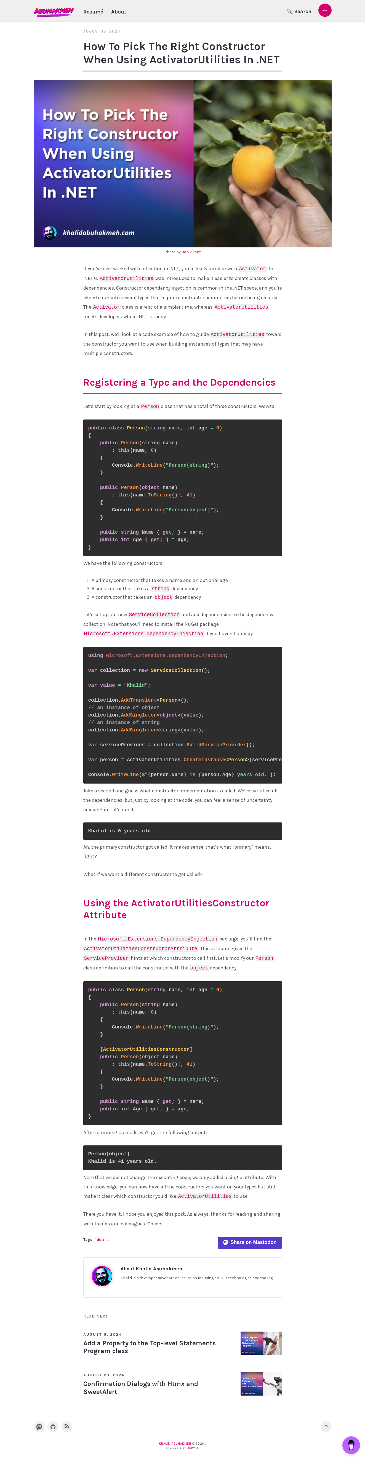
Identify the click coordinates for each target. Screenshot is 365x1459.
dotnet (103, 1239)
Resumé (93, 12)
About (118, 12)
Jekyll (193, 1448)
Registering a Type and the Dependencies (179, 382)
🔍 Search (298, 12)
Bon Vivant (191, 252)
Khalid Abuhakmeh (175, 1443)
